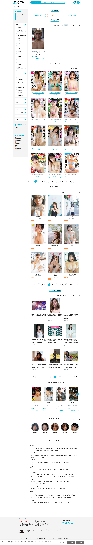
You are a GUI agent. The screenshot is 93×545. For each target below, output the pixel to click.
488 (62, 377)
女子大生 (70, 494)
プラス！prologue (44, 462)
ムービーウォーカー (21, 69)
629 (70, 377)
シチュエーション (19, 112)
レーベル (17, 73)
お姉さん (41, 481)
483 (45, 377)
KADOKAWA (20, 32)
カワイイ (66, 481)
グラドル (35, 494)
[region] (46, 542)
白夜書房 (19, 64)
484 (48, 377)
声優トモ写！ (33, 464)
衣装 (17, 102)
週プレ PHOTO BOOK (21, 76)
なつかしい (57, 481)
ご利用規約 (21, 538)
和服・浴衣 (64, 469)
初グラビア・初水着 (44, 502)
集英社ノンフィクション (22, 92)
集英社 (19, 43)
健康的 (34, 476)
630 (73, 377)
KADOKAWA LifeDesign (22, 35)
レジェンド (44, 497)
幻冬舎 (19, 40)
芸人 (51, 497)
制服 (41, 469)
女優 (50, 494)
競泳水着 (48, 469)
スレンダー (35, 474)
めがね (56, 469)
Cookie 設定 (52, 538)
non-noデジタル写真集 (21, 87)
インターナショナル (62, 476)
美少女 (34, 481)
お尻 (50, 474)
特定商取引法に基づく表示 (43, 538)
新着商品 (16, 127)
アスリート (59, 497)
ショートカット (58, 474)
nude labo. (43, 464)
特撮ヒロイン (35, 497)
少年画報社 (19, 51)
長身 (73, 474)
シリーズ (17, 99)
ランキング (17, 129)
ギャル (71, 476)
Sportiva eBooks (20, 95)
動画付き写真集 (51, 462)
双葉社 (19, 67)
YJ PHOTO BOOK (20, 79)
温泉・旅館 (61, 488)
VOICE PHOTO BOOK (60, 462)
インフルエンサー (70, 495)
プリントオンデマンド (70, 462)
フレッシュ (42, 476)
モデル (57, 494)
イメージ (17, 109)
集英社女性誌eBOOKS (21, 90)
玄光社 (19, 38)
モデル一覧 (24, 151)
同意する (80, 542)
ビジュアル (18, 106)
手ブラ (34, 502)
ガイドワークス (20, 30)
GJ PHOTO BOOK (21, 82)
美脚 (67, 474)
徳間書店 (19, 56)
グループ (46, 488)
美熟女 (49, 481)
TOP (14, 6)
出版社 (17, 24)
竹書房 (19, 54)
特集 (15, 131)
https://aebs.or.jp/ (29, 531)
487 (58, 377)
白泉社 (19, 61)
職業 (17, 116)
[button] (78, 394)
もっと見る (75, 419)
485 (51, 377)
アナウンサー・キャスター (56, 495)
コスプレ (34, 469)
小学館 (19, 48)
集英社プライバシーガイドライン (30, 538)
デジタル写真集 (20, 14)
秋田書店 (19, 27)
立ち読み (38, 58)
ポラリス (39, 464)
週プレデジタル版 (20, 16)
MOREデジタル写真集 (21, 84)
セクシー (75, 481)
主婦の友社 (19, 46)
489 (65, 377)
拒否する (71, 542)
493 (71, 284)
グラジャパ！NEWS (21, 19)
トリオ (39, 488)
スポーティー (50, 476)
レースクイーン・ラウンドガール (40, 495)
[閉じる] (91, 542)
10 (66, 181)
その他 (17, 119)
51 (70, 181)
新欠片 (19, 59)
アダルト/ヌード (67, 497)
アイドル (43, 494)
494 (74, 284)
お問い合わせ (65, 538)
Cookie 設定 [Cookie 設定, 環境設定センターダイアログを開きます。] (62, 542)
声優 (64, 494)
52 (74, 181)
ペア (33, 488)
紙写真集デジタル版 (35, 462)
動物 (60, 502)
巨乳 (43, 474)
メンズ (53, 502)
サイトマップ (71, 538)
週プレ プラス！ (20, 18)
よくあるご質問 (58, 538)
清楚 (33, 483)
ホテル (54, 488)
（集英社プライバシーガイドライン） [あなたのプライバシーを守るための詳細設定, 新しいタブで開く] (8, 544)
